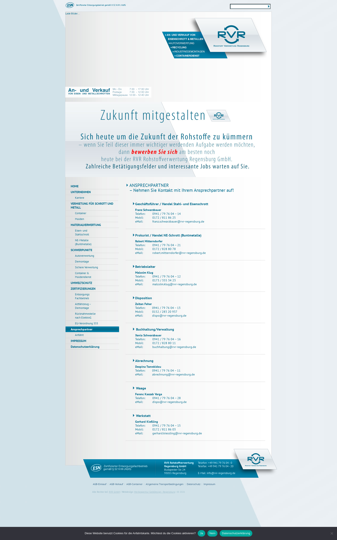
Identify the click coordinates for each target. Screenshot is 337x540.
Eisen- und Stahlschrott (82, 232)
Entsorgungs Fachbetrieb (82, 296)
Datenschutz (193, 484)
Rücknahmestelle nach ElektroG (85, 315)
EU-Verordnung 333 (86, 323)
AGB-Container (134, 484)
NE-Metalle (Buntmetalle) (83, 242)
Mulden (79, 219)
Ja (201, 533)
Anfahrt (79, 335)
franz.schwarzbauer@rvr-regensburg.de (178, 221)
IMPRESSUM (78, 341)
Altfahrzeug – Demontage (83, 306)
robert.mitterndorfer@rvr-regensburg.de (179, 253)
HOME (74, 186)
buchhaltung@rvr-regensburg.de (174, 347)
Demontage (82, 261)
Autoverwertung (84, 256)
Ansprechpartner (81, 329)
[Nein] (331, 533)
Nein (213, 533)
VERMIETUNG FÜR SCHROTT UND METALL (92, 205)
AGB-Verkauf (116, 484)
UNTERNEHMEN (81, 192)
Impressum (209, 484)
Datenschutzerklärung (85, 347)
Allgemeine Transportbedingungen (165, 484)
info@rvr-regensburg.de (221, 473)
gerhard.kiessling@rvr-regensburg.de (177, 433)
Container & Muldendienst (83, 275)
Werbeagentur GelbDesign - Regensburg (154, 491)
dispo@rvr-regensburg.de (169, 315)
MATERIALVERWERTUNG (86, 225)
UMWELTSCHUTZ (81, 283)
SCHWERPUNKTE (81, 250)
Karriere (79, 198)
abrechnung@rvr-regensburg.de (173, 374)
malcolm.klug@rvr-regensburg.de (174, 284)
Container (80, 213)
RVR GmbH (114, 491)
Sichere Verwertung (86, 267)
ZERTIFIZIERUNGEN (83, 289)
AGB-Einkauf (99, 484)
